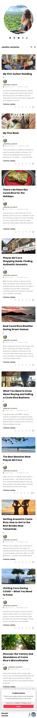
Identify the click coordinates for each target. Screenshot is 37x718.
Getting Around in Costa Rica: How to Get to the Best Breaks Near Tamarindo (17, 524)
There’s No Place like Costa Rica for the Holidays (15, 193)
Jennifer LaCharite (10, 47)
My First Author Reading (17, 73)
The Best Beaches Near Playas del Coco (17, 458)
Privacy (24, 703)
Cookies (17, 703)
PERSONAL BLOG (10, 86)
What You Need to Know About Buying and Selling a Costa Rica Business (18, 394)
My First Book (11, 133)
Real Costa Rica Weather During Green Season (18, 327)
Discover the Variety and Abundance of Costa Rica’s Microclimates (18, 657)
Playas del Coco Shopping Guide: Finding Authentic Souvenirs (17, 261)
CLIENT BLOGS (9, 209)
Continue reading (11, 104)
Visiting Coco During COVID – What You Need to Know (17, 591)
